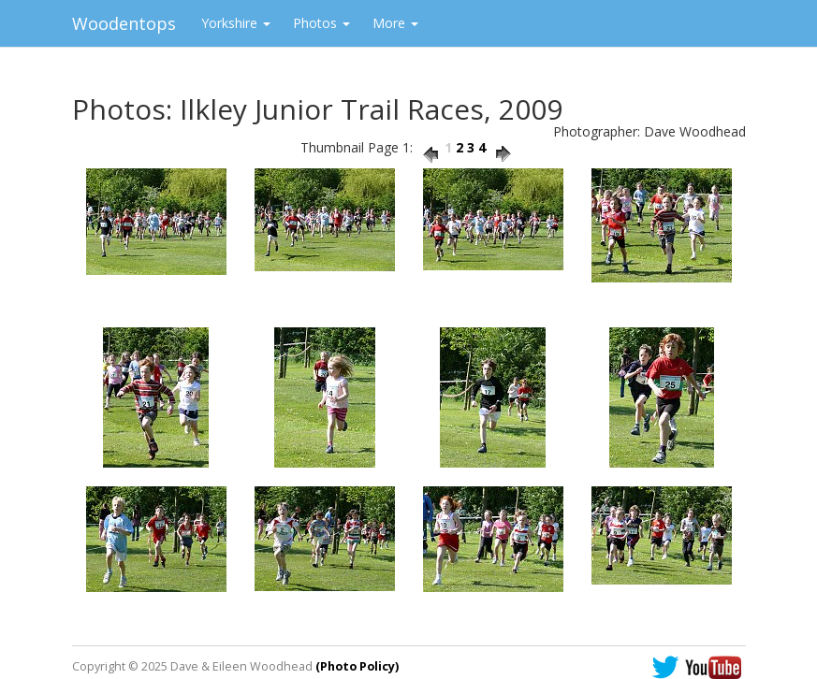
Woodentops (124, 23)
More (395, 23)
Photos (321, 23)
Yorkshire (235, 23)
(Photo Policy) (357, 666)
